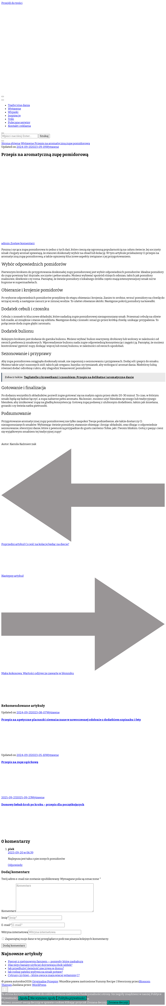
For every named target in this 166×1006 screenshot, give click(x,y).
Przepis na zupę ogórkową (19, 762)
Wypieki (13, 112)
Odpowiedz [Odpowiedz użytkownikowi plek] (15, 865)
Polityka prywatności (71, 998)
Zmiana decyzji (118, 1002)
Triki (11, 119)
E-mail (6, 925)
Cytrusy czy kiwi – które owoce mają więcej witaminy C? (44, 975)
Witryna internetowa (14, 932)
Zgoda (23, 998)
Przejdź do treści (11, 3)
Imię (5, 917)
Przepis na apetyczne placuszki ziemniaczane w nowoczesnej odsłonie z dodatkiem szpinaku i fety (71, 719)
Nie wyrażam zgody (42, 998)
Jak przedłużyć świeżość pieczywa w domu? (36, 968)
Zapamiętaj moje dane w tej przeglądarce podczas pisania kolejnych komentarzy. (57, 939)
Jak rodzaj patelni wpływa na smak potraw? (35, 972)
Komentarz (8, 911)
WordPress (39, 985)
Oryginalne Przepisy (45, 981)
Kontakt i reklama (19, 126)
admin (5, 243)
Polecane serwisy (19, 122)
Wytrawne (14, 108)
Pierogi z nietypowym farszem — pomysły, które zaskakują (45, 961)
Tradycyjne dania (19, 105)
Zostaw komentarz (22, 243)
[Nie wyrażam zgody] (88, 998)
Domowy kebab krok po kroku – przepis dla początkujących (42, 804)
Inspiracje (14, 115)
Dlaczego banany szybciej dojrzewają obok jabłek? (40, 965)
